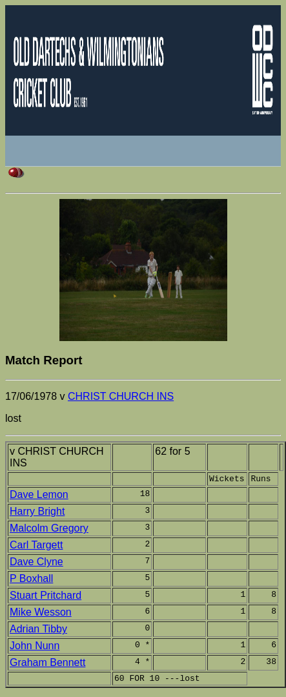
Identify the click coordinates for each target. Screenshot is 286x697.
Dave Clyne (36, 563)
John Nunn (34, 647)
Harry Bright (37, 513)
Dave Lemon (39, 496)
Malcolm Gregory (49, 530)
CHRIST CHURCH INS (121, 396)
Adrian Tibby (38, 630)
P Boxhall (31, 580)
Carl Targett (36, 546)
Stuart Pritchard (45, 597)
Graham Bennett (47, 664)
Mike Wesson (41, 614)
